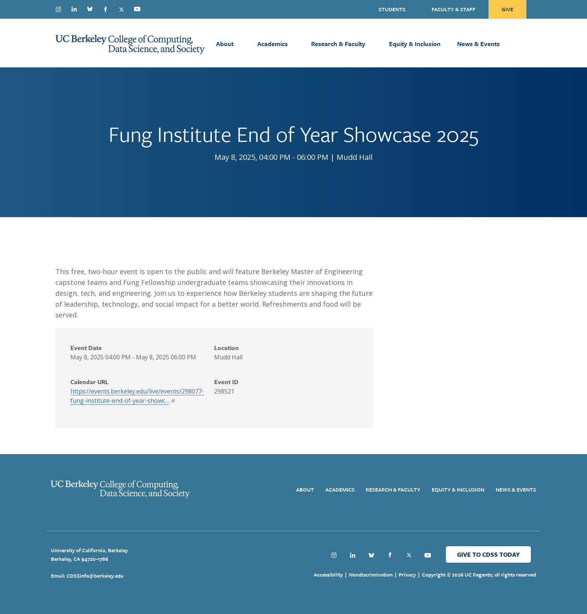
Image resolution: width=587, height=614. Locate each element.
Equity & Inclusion (415, 43)
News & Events (478, 43)
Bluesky (89, 9)
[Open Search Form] (537, 43)
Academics (272, 43)
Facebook (105, 9)
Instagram (58, 9)
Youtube (137, 9)
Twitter (121, 9)
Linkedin (74, 9)
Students (391, 9)
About (225, 43)
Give (507, 9)
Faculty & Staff (453, 9)
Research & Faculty (338, 43)
